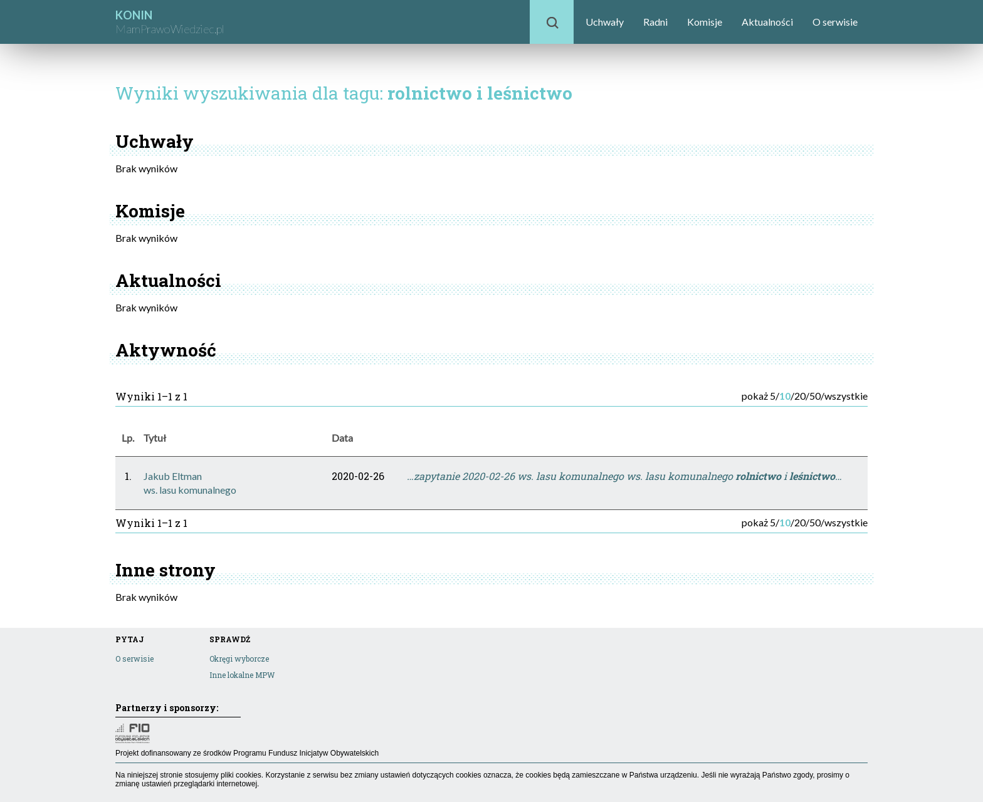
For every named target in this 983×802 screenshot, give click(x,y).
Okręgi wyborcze (239, 659)
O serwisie (835, 22)
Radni (655, 22)
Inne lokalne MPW (242, 675)
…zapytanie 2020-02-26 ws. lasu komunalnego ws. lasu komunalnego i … (624, 475)
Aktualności (767, 22)
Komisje (704, 22)
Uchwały (605, 22)
